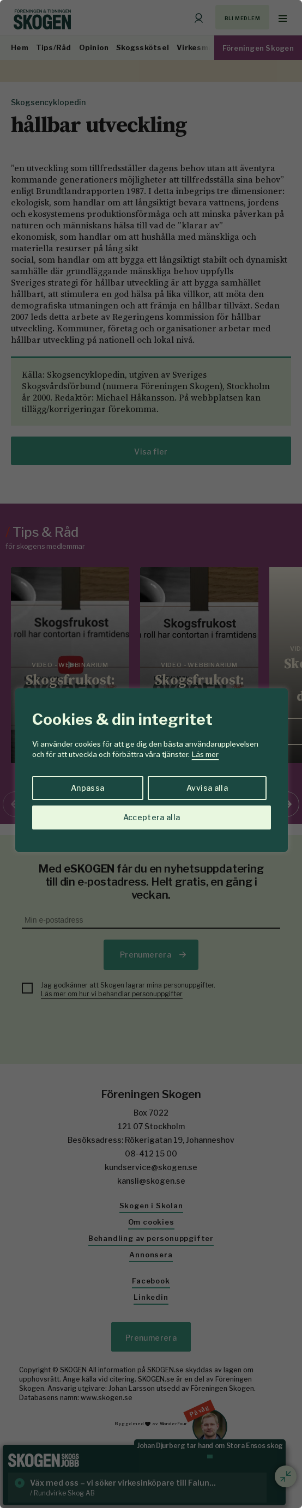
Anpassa (87, 787)
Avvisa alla (207, 787)
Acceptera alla (151, 817)
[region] (151, 754)
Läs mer (205, 754)
